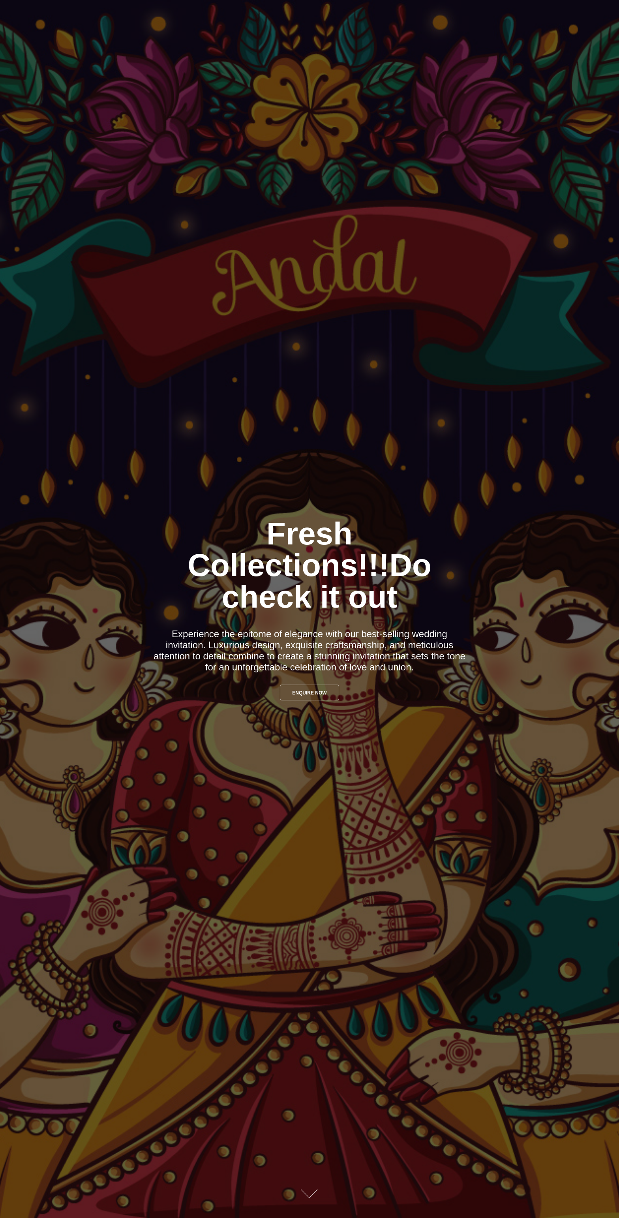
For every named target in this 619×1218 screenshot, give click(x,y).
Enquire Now (309, 693)
